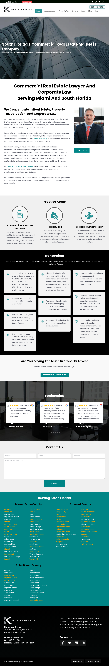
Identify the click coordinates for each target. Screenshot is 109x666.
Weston (84, 541)
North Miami (34, 531)
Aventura (8, 512)
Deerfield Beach (62, 522)
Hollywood (60, 529)
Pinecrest (33, 541)
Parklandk (85, 517)
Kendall (7, 559)
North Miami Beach (37, 534)
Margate (59, 541)
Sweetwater (34, 551)
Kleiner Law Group (39, 138)
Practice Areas (49, 12)
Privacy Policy (93, 661)
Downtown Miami (11, 534)
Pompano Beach (88, 529)
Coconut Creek (62, 509)
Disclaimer (77, 661)
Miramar (84, 509)
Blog (90, 12)
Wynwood (33, 559)
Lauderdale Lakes (63, 531)
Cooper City (61, 512)
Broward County (80, 504)
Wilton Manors (87, 544)
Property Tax (64, 12)
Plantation (85, 526)
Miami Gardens (35, 519)
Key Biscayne (34, 509)
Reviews (75, 12)
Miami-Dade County (28, 504)
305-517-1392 (96, 8)
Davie (58, 519)
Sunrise (84, 534)
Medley (32, 512)
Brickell (7, 522)
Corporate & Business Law (89, 226)
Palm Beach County (28, 565)
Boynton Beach (10, 578)
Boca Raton (9, 575)
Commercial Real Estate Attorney (20, 227)
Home (38, 12)
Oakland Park (86, 514)
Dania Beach (61, 517)
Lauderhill (60, 536)
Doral (6, 531)
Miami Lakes (34, 522)
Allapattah (8, 509)
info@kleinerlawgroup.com (22, 643)
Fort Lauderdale (62, 524)
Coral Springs (61, 514)
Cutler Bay (8, 529)
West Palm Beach (36, 600)
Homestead (9, 554)
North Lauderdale (88, 512)
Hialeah (7, 549)
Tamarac (85, 536)
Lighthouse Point (62, 539)
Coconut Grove (10, 524)
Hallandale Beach (63, 526)
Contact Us (99, 12)
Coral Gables (9, 526)
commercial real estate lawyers (20, 166)
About (83, 12)
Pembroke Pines (88, 522)
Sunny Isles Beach (36, 546)
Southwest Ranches (89, 531)
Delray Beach (9, 580)
